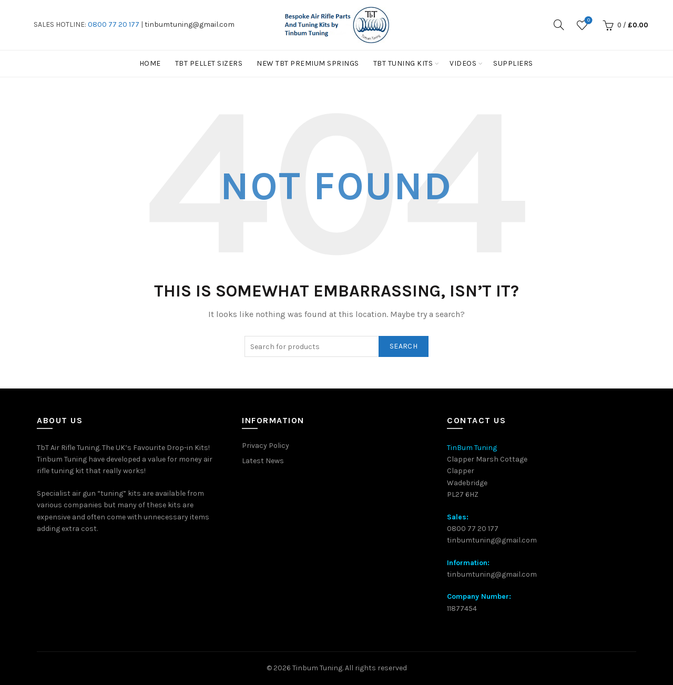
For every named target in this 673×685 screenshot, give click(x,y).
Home (150, 63)
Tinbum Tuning (317, 667)
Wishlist (587, 20)
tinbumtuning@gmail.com (189, 24)
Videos (463, 63)
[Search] (558, 25)
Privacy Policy (265, 445)
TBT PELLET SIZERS (209, 63)
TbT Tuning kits (403, 63)
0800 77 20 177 (113, 24)
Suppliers (513, 63)
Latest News (263, 460)
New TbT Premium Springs (308, 63)
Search (403, 346)
